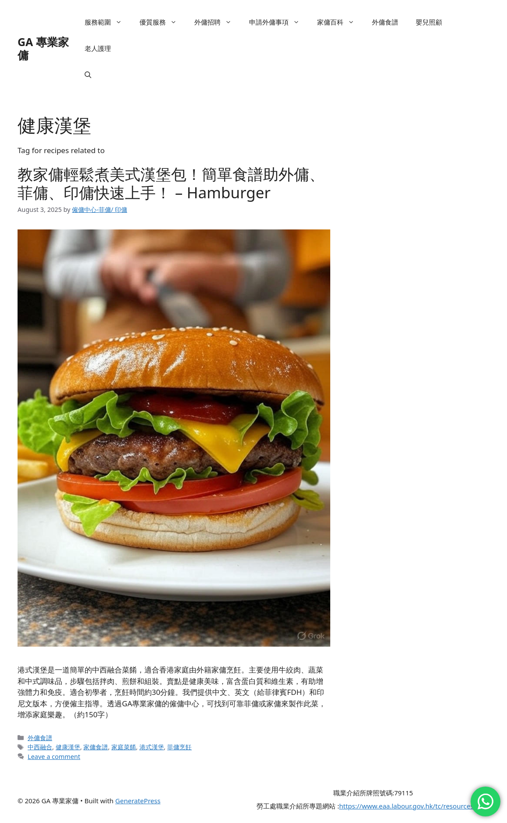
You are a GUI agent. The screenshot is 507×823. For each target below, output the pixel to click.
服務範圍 (108, 22)
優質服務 (162, 22)
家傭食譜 (95, 747)
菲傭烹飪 (179, 747)
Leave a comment (54, 756)
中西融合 (40, 747)
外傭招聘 (217, 22)
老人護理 (98, 48)
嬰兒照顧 (429, 22)
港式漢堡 (151, 747)
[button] (88, 74)
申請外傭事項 (278, 22)
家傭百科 (340, 22)
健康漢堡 (68, 747)
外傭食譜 (385, 22)
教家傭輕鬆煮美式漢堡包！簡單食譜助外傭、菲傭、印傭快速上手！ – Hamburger (171, 183)
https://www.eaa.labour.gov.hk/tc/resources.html (414, 806)
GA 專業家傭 (43, 48)
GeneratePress (138, 800)
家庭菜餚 (123, 747)
